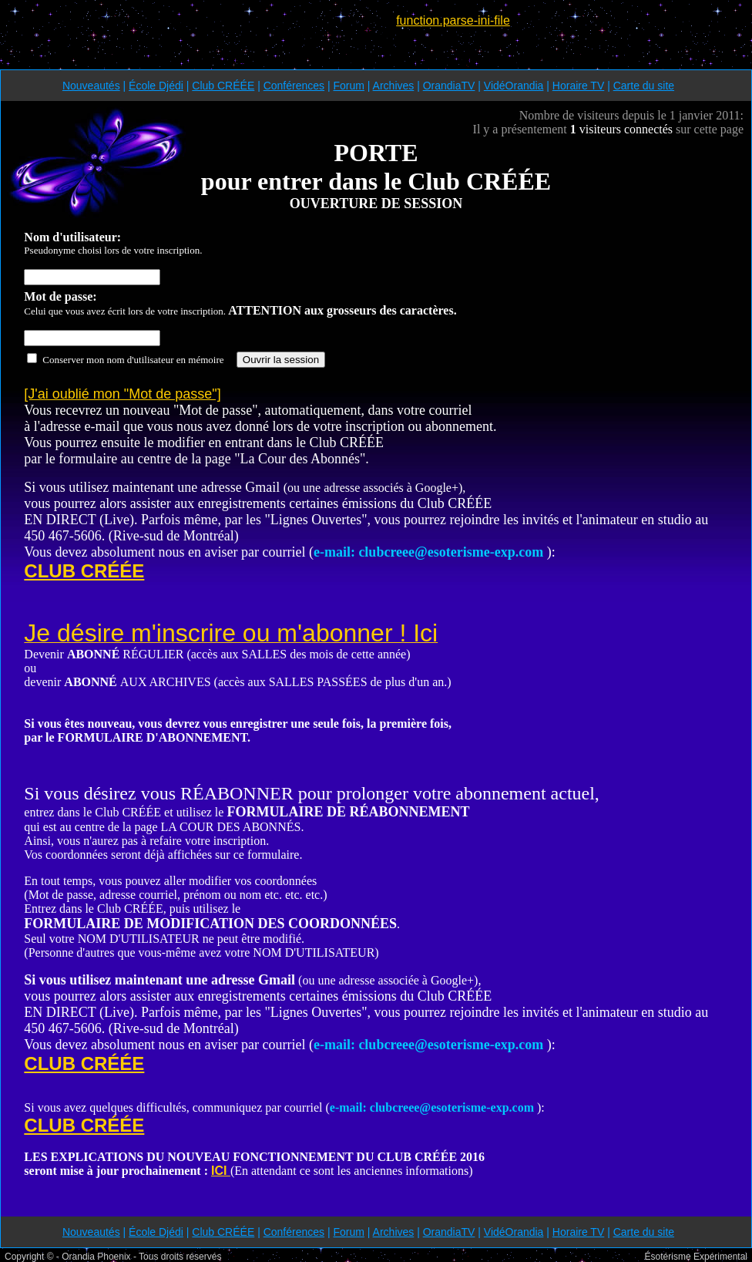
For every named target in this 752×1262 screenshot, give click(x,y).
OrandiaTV (449, 85)
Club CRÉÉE (223, 85)
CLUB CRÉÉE (84, 570)
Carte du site (643, 85)
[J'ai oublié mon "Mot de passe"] (122, 394)
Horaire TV (578, 85)
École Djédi (156, 85)
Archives (394, 85)
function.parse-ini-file (453, 20)
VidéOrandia (514, 85)
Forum (348, 85)
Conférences (294, 85)
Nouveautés (91, 85)
